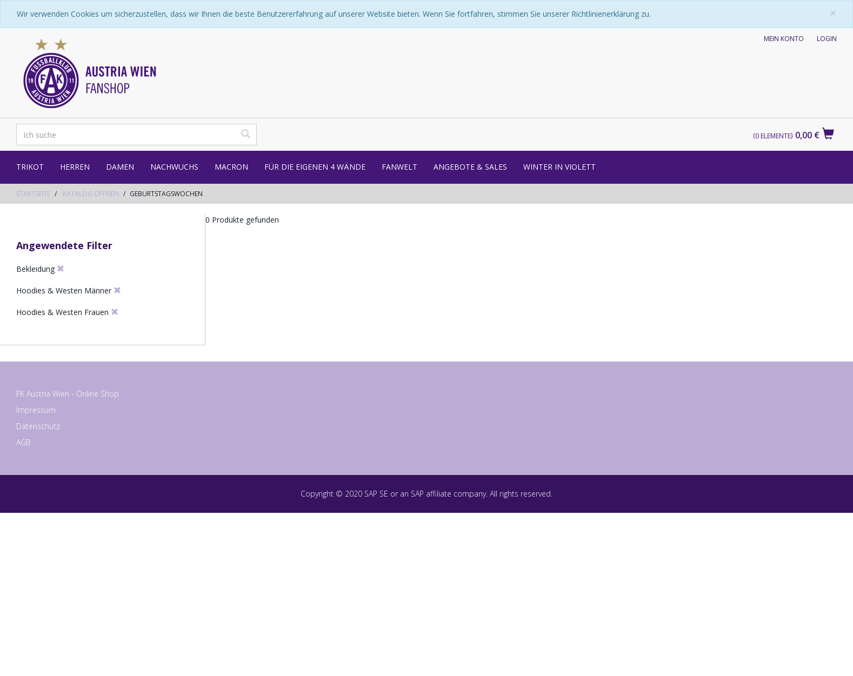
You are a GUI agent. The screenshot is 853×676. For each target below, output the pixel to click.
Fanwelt (399, 167)
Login (827, 38)
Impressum (36, 574)
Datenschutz (38, 590)
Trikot (30, 167)
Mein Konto (784, 38)
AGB (23, 606)
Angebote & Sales (470, 167)
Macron (231, 167)
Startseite (33, 193)
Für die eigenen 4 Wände (314, 167)
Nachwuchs (174, 167)
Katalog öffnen (91, 193)
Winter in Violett (559, 167)
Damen (120, 167)
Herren (75, 167)
